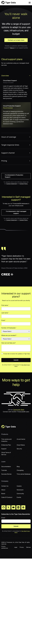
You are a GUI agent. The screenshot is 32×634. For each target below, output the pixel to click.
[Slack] (23, 507)
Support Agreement (11, 183)
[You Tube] (13, 507)
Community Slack (18, 410)
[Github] (3, 507)
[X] (8, 507)
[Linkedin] (18, 507)
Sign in (12, 48)
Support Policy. (24, 183)
